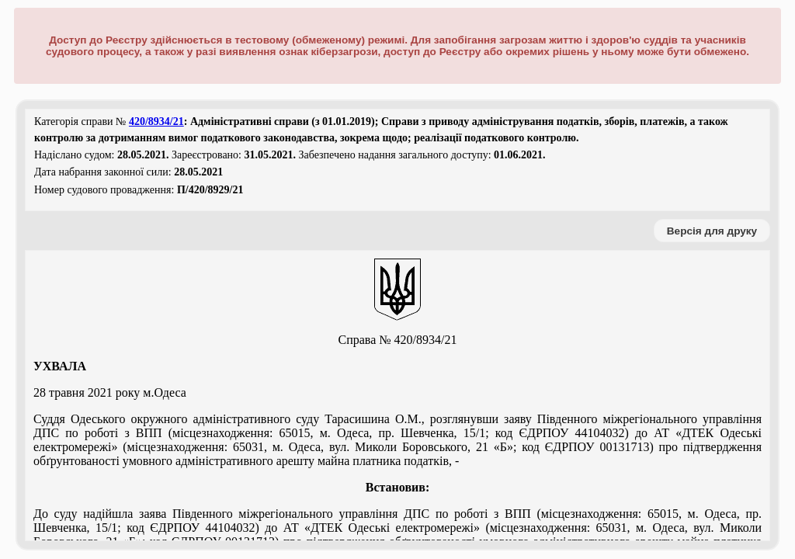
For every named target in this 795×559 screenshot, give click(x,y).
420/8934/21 (156, 121)
